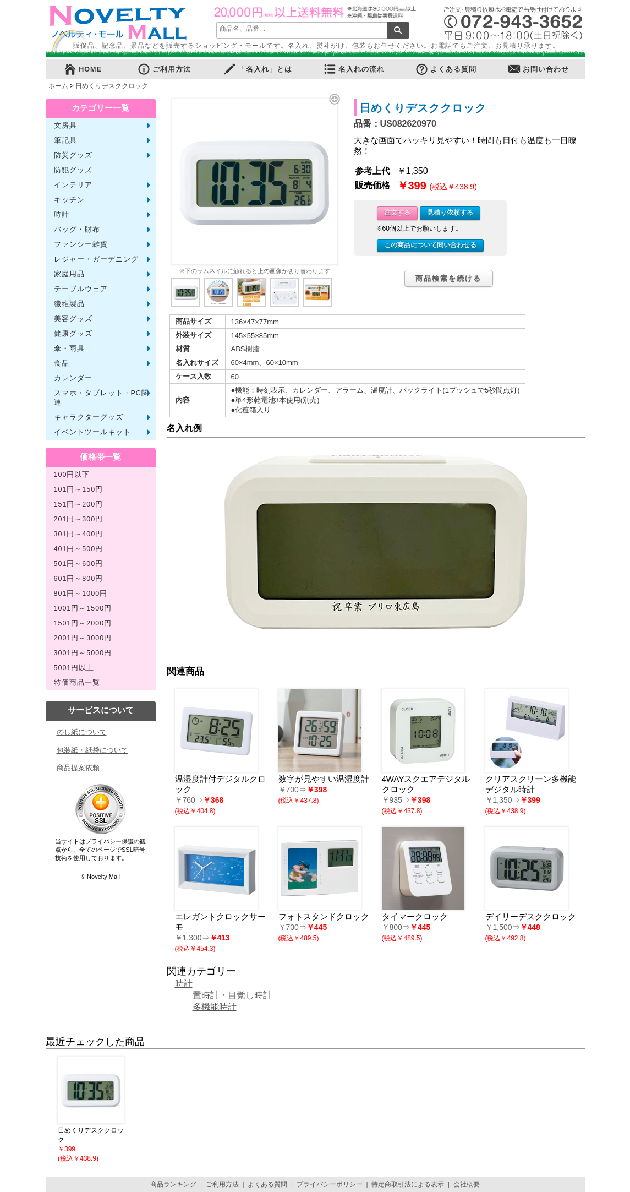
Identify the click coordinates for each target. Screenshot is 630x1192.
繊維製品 (69, 304)
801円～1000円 (81, 593)
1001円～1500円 (83, 608)
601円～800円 (78, 579)
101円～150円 (78, 489)
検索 (398, 30)
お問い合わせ (538, 69)
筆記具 (65, 140)
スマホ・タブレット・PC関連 (101, 397)
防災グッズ (73, 155)
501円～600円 (78, 564)
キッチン (69, 200)
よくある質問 (445, 69)
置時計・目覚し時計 (232, 995)
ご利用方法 (164, 69)
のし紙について (82, 732)
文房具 (65, 125)
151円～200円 (78, 504)
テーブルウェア (81, 289)
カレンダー (73, 378)
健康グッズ (73, 334)
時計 (61, 215)
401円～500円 (78, 549)
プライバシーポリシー (330, 1184)
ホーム (58, 86)
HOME (82, 69)
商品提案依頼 (78, 768)
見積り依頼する (450, 212)
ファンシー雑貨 (81, 244)
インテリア (73, 185)
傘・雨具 (69, 348)
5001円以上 (74, 668)
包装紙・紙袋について (92, 750)
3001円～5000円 (83, 653)
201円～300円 (78, 519)
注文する (397, 212)
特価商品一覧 (77, 683)
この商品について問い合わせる (430, 245)
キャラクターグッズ (88, 417)
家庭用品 (69, 274)
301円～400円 (78, 534)
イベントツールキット (92, 432)
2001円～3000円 (83, 638)
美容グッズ (73, 319)
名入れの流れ (354, 69)
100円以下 (72, 474)
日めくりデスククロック (111, 86)
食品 (61, 363)
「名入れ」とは (257, 69)
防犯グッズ (73, 170)
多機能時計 (215, 1006)
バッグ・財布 (77, 229)
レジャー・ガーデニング (96, 259)
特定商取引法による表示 (407, 1184)
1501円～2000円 (83, 623)
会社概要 (466, 1184)
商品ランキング (173, 1184)
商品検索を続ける (448, 278)
